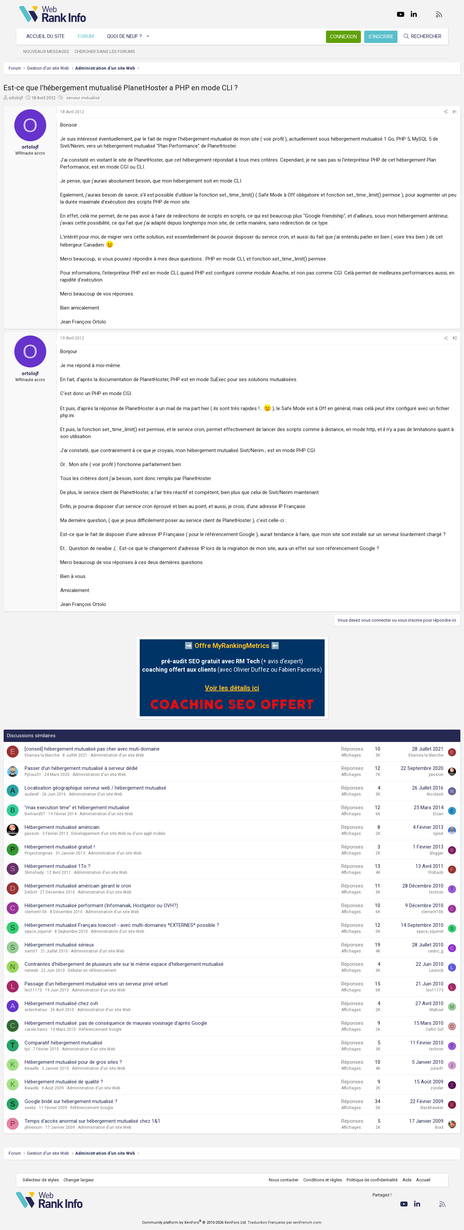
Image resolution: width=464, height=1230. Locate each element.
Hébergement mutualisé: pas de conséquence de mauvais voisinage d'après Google (132, 1030)
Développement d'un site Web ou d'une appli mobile (134, 840)
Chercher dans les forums (108, 51)
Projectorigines (55, 860)
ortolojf (32, 97)
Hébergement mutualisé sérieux (75, 952)
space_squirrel (54, 938)
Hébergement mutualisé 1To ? (73, 873)
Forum (89, 36)
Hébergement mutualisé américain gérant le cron (94, 893)
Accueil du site (49, 36)
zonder (421, 1095)
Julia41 (421, 1075)
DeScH (47, 899)
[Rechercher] (418, 36)
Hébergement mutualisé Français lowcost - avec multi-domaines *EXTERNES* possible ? (138, 932)
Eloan (422, 821)
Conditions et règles (319, 1179)
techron (420, 899)
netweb (47, 977)
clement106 (52, 919)
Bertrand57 (51, 821)
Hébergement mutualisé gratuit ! (76, 854)
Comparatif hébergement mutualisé (79, 1050)
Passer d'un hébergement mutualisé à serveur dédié (97, 775)
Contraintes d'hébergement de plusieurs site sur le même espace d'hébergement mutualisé (140, 971)
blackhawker (416, 1114)
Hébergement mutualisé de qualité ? (80, 1089)
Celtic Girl (419, 1036)
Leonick (420, 977)
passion (420, 781)
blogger (421, 860)
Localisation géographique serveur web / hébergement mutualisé (111, 795)
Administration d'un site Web (133, 762)
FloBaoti (420, 879)
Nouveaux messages (50, 51)
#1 (439, 112)
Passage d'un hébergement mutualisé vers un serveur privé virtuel (112, 991)
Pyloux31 (49, 781)
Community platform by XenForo (194, 1222)
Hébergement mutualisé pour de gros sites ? (89, 1069)
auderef (48, 801)
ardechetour (52, 1016)
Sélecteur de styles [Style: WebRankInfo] (44, 1179)
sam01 (47, 958)
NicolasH (419, 801)
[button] (151, 36)
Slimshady (50, 879)
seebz (46, 1114)
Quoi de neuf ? (127, 36)
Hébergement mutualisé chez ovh (77, 1010)
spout (422, 840)
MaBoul (421, 1016)
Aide (403, 1179)
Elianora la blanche (58, 762)
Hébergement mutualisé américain (78, 834)
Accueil (420, 1179)
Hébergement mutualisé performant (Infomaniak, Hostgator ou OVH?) (117, 913)
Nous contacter (280, 1179)
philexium (49, 1134)
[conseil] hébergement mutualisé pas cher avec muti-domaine (108, 756)
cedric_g (420, 958)
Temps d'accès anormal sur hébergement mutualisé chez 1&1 (108, 1128)
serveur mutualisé (99, 98)
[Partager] (430, 112)
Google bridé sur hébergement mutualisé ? (87, 1108)
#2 (439, 338)
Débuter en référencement (108, 977)
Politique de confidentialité (368, 1179)
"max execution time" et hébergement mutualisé (93, 815)
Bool (423, 1134)
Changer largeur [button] (82, 1179)
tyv (43, 1056)
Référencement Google (116, 1036)
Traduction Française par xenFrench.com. (285, 1222)
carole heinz (52, 1036)
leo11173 (49, 997)
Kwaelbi (48, 1075)
